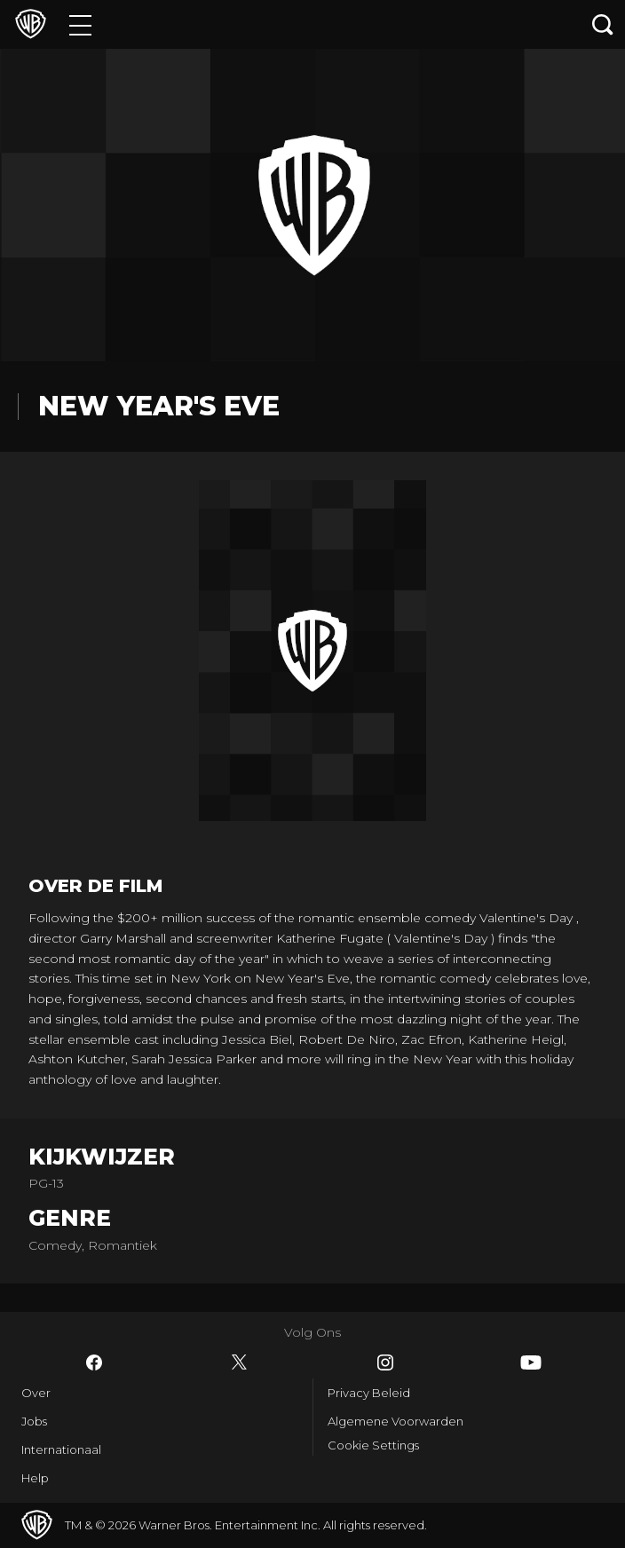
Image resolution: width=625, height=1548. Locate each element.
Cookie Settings (373, 1445)
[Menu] (80, 24)
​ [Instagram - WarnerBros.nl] (385, 1362)
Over (36, 1393)
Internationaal (61, 1449)
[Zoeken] (603, 24)
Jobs (34, 1421)
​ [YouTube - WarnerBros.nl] (531, 1362)
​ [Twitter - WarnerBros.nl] (239, 1362)
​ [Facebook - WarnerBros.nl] (94, 1362)
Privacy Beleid (369, 1393)
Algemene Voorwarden (395, 1421)
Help (35, 1478)
